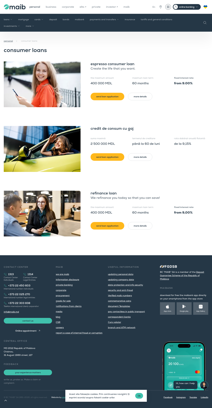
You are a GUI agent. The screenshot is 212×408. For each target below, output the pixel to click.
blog (58, 316)
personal (34, 6)
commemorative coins (119, 300)
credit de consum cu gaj (112, 128)
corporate (68, 6)
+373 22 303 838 (19, 303)
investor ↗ (112, 6)
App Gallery (200, 311)
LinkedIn (204, 397)
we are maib (62, 274)
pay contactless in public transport (126, 311)
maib (126, 6)
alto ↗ (83, 6)
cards (39, 19)
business (51, 6)
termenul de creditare (143, 138)
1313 (11, 274)
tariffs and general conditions (156, 19)
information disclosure (67, 279)
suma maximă (98, 138)
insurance (130, 19)
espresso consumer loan (112, 63)
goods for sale (63, 300)
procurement (63, 295)
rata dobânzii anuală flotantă (189, 138)
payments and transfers (104, 19)
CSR (58, 322)
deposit (53, 19)
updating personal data (120, 274)
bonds (66, 19)
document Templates (119, 306)
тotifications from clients (68, 306)
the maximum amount (102, 77)
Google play (184, 311)
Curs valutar (114, 322)
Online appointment (26, 330)
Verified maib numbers (120, 295)
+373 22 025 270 (19, 294)
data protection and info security (125, 284)
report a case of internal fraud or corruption (79, 332)
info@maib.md (11, 311)
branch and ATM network (121, 327)
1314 (30, 274)
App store (167, 311)
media (59, 311)
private (96, 6)
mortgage (23, 19)
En (153, 6)
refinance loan (104, 193)
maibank (79, 19)
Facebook (168, 397)
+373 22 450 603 (19, 285)
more (30, 26)
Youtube (193, 397)
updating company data (121, 279)
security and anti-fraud (120, 290)
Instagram (181, 397)
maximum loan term (142, 77)
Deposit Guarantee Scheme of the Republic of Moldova (182, 275)
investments (12, 26)
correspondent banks (119, 316)
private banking (64, 284)
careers (60, 327)
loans (8, 19)
